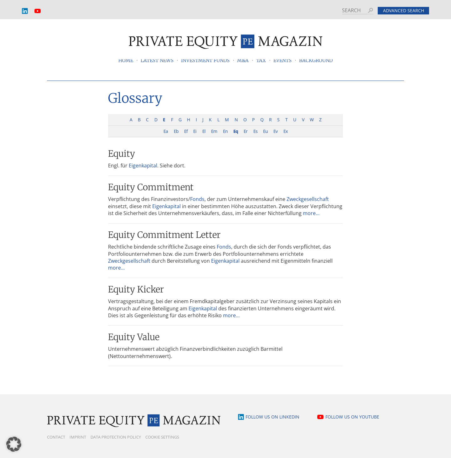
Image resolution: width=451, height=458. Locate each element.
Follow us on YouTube (352, 417)
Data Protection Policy (116, 437)
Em (214, 131)
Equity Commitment (151, 187)
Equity (121, 153)
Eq (235, 131)
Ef (186, 131)
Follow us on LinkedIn (272, 417)
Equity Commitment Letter (164, 234)
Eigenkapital (143, 165)
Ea (165, 131)
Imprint (78, 437)
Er (245, 131)
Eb (176, 131)
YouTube (37, 11)
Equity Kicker (136, 289)
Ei (194, 131)
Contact (56, 437)
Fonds (197, 199)
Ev (275, 131)
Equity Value (133, 337)
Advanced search (403, 10)
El (203, 131)
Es (255, 131)
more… (311, 213)
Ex (285, 131)
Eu (265, 131)
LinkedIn (25, 11)
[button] (14, 444)
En (225, 131)
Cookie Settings (162, 437)
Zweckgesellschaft (308, 199)
